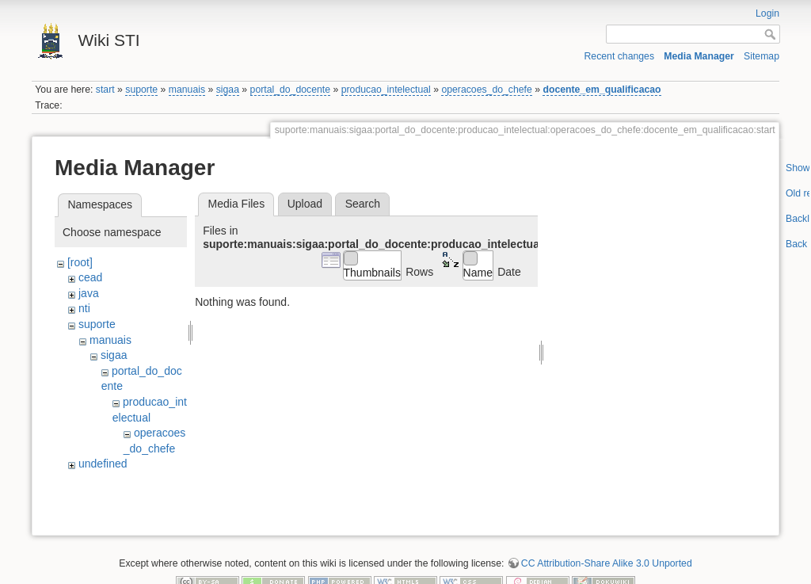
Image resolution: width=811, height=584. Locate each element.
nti (84, 308)
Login (767, 13)
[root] (80, 262)
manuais (187, 89)
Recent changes (619, 56)
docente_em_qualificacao (602, 89)
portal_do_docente (290, 89)
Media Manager (699, 56)
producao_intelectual (386, 89)
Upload (304, 203)
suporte (141, 89)
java (88, 293)
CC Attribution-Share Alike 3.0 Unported (606, 531)
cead (90, 277)
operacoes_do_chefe (486, 89)
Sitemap (761, 56)
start (105, 89)
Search (362, 203)
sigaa (227, 89)
